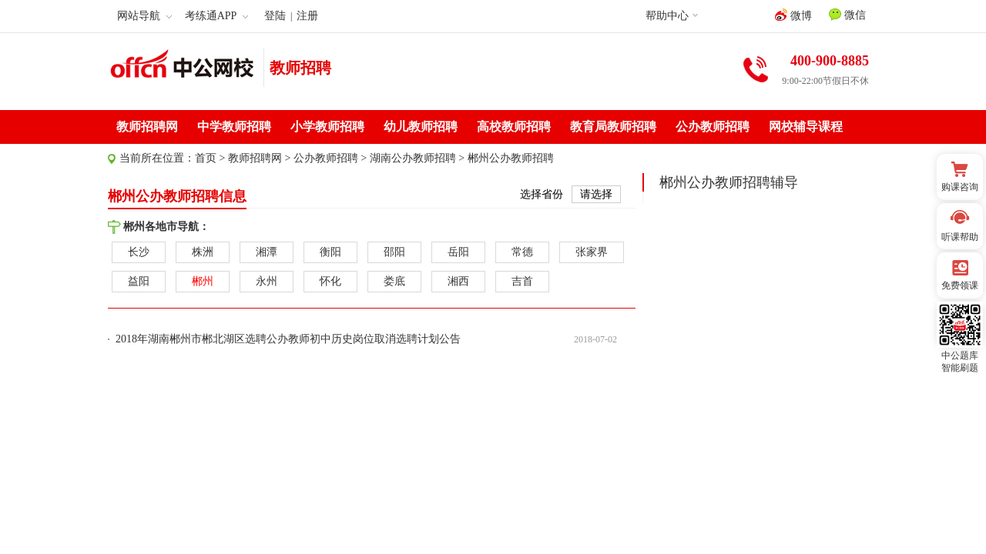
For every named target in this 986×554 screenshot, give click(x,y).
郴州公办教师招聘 (511, 158)
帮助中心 (667, 16)
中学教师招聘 (234, 126)
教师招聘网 (147, 126)
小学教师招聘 (327, 126)
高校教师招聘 (514, 126)
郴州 (202, 281)
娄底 (394, 281)
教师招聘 (300, 67)
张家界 (591, 252)
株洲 (202, 252)
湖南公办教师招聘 (413, 158)
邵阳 (394, 252)
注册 (307, 16)
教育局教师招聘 (613, 126)
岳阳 (458, 252)
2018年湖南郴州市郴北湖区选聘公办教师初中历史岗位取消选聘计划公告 (288, 339)
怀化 (330, 281)
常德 (522, 252)
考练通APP (217, 16)
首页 (205, 158)
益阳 (138, 281)
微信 (847, 14)
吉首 (522, 281)
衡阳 (330, 252)
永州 (266, 281)
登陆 (275, 16)
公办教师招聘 (713, 126)
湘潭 (266, 252)
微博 (793, 15)
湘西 (458, 281)
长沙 (138, 252)
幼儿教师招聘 (421, 126)
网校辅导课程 (806, 126)
